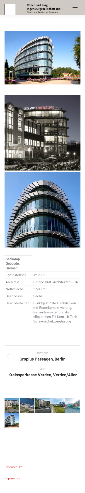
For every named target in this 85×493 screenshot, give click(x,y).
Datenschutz (13, 467)
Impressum (12, 478)
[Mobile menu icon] (75, 7)
